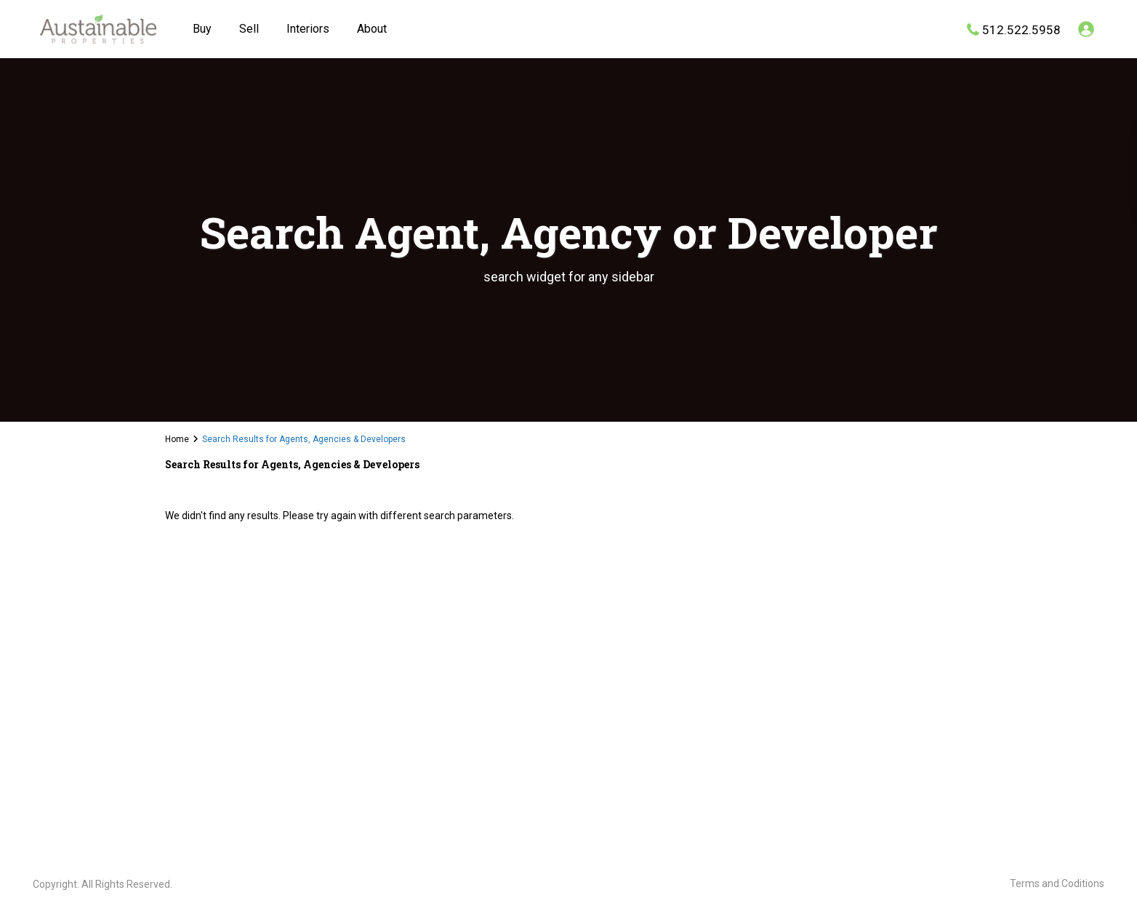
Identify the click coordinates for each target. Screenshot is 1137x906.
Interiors (307, 29)
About (372, 29)
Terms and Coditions (1057, 883)
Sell (249, 29)
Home (177, 439)
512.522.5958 (1021, 29)
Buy (202, 29)
